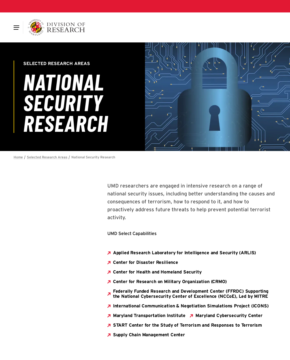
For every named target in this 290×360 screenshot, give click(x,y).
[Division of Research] (56, 27)
